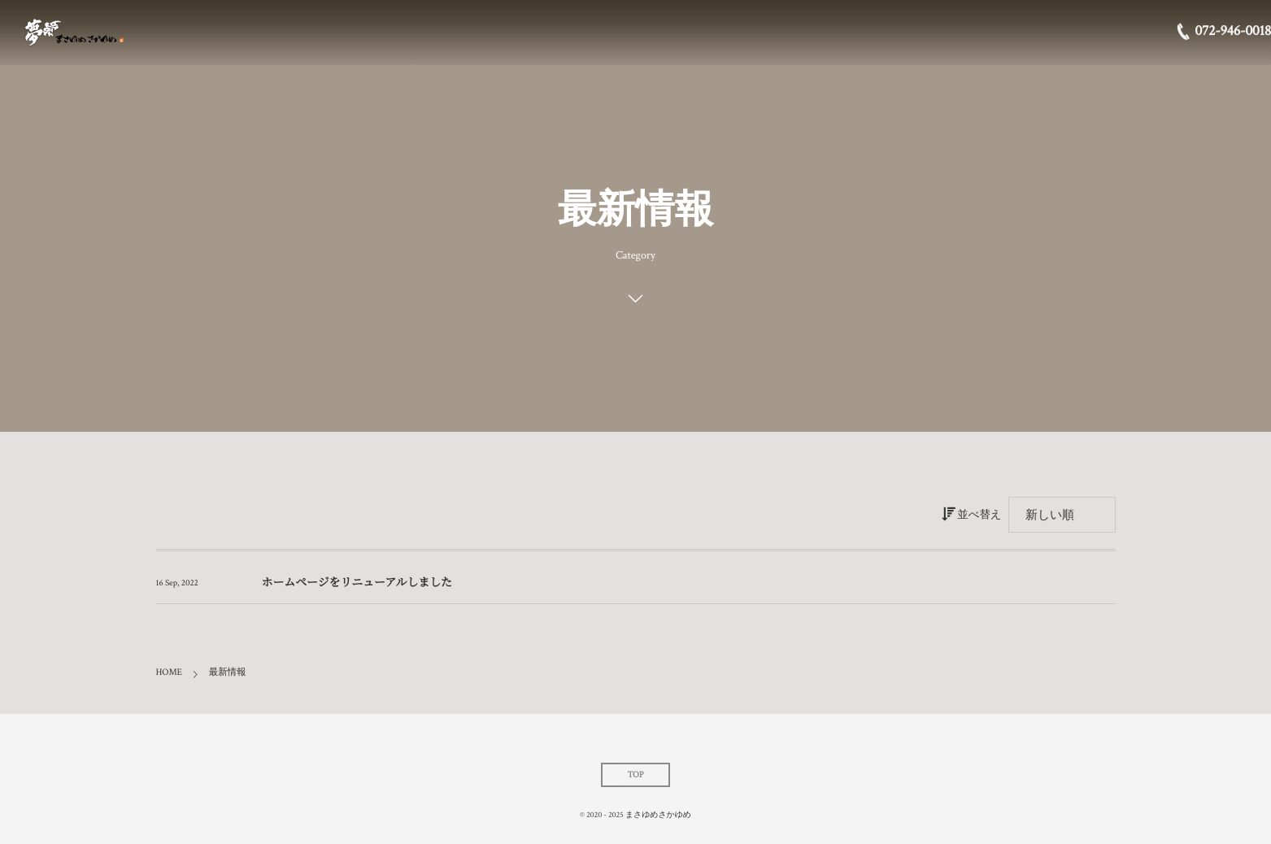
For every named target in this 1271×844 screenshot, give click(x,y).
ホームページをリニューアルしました (357, 583)
